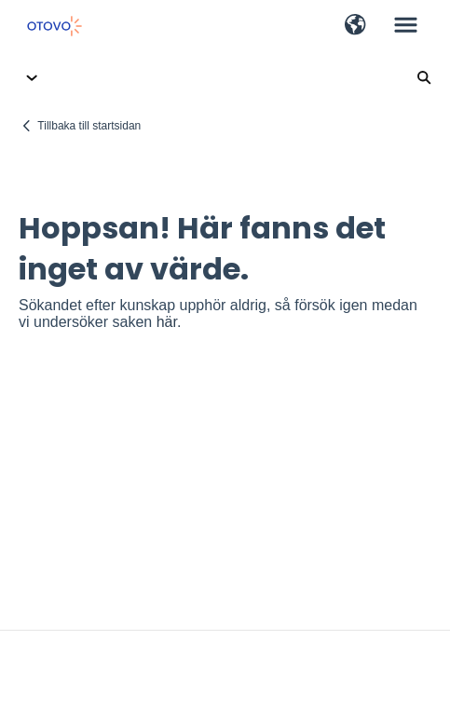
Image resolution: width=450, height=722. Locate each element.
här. (169, 322)
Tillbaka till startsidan (89, 125)
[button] (355, 26)
